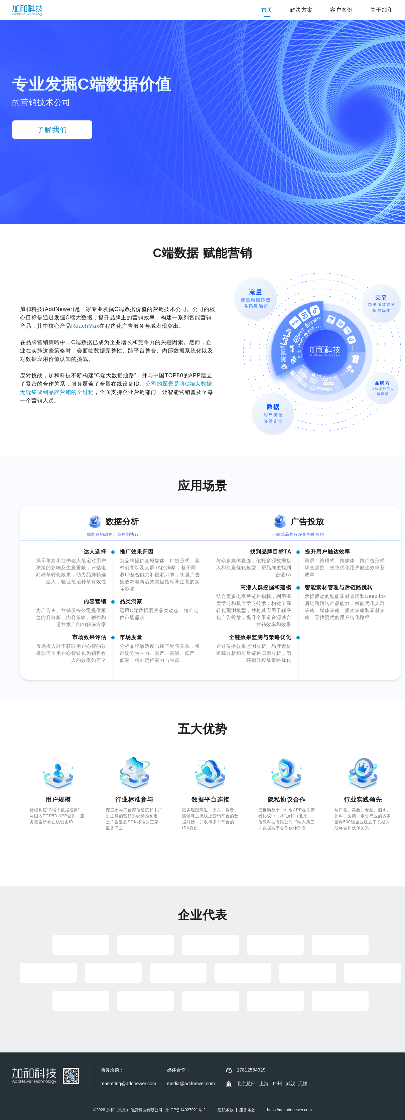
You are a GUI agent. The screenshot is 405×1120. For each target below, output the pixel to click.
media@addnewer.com (191, 1083)
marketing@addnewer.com (128, 1083)
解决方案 (301, 10)
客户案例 (341, 10)
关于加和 (381, 10)
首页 (267, 10)
